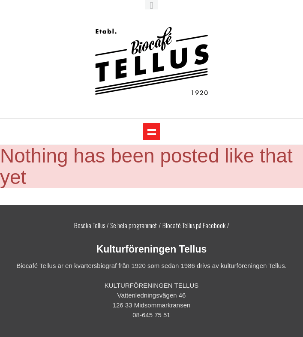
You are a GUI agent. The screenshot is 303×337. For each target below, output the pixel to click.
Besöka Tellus (89, 225)
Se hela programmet (133, 225)
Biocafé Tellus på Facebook (193, 225)
